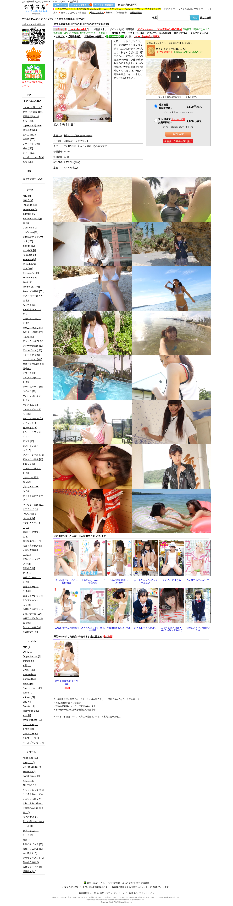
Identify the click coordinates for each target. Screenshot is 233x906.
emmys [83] (28, 661)
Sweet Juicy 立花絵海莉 (67, 627)
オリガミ (60, 36)
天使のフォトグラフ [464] (32, 561)
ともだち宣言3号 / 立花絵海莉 (93, 628)
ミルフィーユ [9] (31, 738)
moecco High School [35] (29, 681)
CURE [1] (27, 651)
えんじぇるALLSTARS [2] (30, 782)
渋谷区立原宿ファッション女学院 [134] (33, 611)
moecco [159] (29, 674)
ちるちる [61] (29, 305)
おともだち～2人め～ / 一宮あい (145, 581)
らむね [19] (28, 336)
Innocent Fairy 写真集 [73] (32, 220)
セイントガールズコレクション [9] (33, 420)
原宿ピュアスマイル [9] (32, 534)
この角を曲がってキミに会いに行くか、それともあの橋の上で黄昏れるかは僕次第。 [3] (33, 803)
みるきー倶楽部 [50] (33, 332)
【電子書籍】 (74, 36)
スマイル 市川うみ (171, 580)
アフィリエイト (146, 893)
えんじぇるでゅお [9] (33, 789)
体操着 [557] (29, 139)
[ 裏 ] (71, 124)
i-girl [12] (27, 665)
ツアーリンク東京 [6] (33, 454)
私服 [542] (28, 162)
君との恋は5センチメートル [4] (33, 823)
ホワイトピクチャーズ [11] (33, 498)
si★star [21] (29, 697)
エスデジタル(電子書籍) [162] (33, 366)
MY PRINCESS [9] (32, 767)
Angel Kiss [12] (30, 758)
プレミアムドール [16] (31, 488)
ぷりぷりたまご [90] (33, 327)
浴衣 (89, 146)
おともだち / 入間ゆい (145, 627)
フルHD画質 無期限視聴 (171, 121)
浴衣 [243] (28, 148)
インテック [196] (31, 355)
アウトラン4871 (136, 33)
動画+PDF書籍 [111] (33, 112)
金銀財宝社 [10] (30, 632)
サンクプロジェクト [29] (32, 398)
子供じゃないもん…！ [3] (31, 832)
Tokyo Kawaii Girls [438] (29, 266)
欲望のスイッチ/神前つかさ (198, 628)
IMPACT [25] (29, 214)
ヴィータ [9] (29, 518)
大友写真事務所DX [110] (31, 552)
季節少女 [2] (29, 568)
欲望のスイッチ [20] (33, 844)
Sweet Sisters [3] (31, 776)
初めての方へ (96, 12)
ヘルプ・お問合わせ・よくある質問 (118, 883)
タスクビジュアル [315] (31, 448)
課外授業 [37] (29, 871)
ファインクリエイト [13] (32, 470)
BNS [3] (26, 647)
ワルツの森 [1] (30, 514)
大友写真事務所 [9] (32, 545)
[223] (33, 239)
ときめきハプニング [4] (32, 311)
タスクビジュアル (199, 33)
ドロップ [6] (29, 464)
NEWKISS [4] (29, 771)
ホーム (25, 19)
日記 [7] (26, 839)
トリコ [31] (28, 729)
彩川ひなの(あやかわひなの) (78, 135)
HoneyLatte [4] (30, 209)
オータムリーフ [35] (33, 386)
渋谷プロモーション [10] (32, 579)
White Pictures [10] (32, 720)
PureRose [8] (29, 259)
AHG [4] (27, 196)
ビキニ (81, 146)
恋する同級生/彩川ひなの (66, 682)
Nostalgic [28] (29, 255)
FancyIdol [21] (30, 205)
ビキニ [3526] (29, 134)
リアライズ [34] (30, 509)
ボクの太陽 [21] (30, 817)
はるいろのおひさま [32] (32, 320)
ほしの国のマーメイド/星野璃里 (66, 581)
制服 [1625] (28, 121)
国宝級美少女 (118, 33)
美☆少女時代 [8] (31, 862)
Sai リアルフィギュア (198, 580)
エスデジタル (180, 33)
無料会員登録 (136, 12)
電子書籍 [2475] (31, 116)
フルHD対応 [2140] (32, 107)
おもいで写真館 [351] (33, 291)
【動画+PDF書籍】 (94, 36)
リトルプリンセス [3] (33, 742)
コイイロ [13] (29, 391)
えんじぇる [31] (30, 724)
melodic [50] (29, 246)
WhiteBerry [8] (30, 277)
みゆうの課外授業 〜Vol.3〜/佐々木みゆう (172, 628)
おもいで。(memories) (159, 33)
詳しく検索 (205, 17)
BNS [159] (28, 200)
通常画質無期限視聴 (166, 106)
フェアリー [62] (30, 733)
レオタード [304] (31, 143)
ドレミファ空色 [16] (33, 459)
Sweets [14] (28, 706)
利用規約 (133, 893)
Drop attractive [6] (32, 656)
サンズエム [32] (30, 405)
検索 (154, 17)
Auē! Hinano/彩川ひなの (119, 627)
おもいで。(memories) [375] (31, 284)
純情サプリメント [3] (33, 858)
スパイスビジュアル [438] (32, 411)
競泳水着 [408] (30, 130)
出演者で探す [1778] (33, 179)
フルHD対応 (70, 146)
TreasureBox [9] (31, 273)
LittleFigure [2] (30, 227)
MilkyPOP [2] (29, 250)
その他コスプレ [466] (33, 157)
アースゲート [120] (32, 350)
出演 (57, 135)
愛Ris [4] (27, 573)
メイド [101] (29, 153)
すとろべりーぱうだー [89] (33, 298)
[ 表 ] (63, 124)
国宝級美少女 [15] (32, 541)
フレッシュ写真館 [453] (31, 479)
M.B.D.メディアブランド (43, 19)
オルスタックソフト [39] (32, 379)
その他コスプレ (101, 146)
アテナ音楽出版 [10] (33, 345)
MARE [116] (29, 670)
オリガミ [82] (29, 373)
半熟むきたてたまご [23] (32, 525)
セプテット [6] (30, 427)
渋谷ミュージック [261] (31, 588)
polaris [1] (28, 692)
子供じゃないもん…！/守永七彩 (93, 581)
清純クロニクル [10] (33, 848)
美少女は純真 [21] (32, 627)
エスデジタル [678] (32, 359)
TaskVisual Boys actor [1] (31, 713)
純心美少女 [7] (30, 853)
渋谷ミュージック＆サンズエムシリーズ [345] (33, 600)
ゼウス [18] (28, 441)
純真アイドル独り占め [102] (33, 620)
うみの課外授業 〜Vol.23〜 (119, 581)
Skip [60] (27, 701)
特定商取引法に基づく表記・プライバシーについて (103, 893)
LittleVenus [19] (30, 232)
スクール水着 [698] (32, 125)
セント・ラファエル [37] (32, 434)
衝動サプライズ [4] (32, 867)
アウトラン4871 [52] (33, 341)
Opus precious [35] (32, 688)
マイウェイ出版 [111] (33, 504)
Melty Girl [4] (29, 762)
